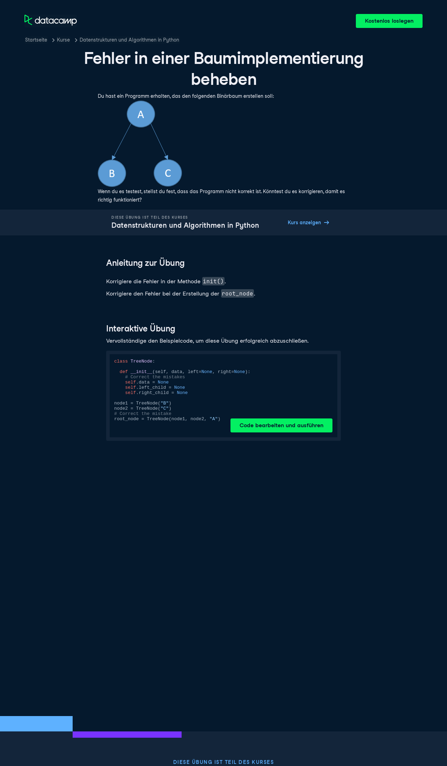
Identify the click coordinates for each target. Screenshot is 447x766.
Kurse (63, 40)
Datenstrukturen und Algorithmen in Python (129, 40)
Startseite (36, 40)
